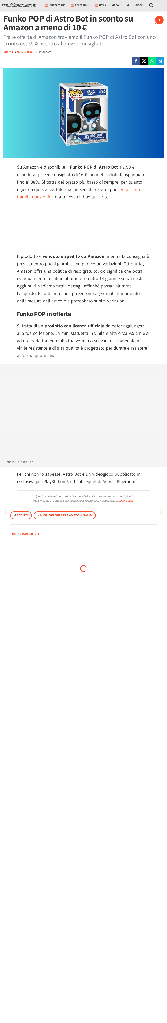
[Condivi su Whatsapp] (152, 61)
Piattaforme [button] (55, 5)
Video (115, 5)
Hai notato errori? (26, 534)
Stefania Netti (25, 52)
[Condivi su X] (144, 61)
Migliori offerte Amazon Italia (65, 515)
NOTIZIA (8, 52)
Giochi (139, 5)
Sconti (21, 515)
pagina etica (125, 501)
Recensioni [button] (80, 5)
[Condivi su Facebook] (136, 61)
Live (127, 5)
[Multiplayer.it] (19, 5)
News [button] (100, 5)
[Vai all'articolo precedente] (161, 511)
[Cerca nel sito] (151, 5)
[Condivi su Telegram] (160, 61)
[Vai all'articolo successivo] (5, 511)
